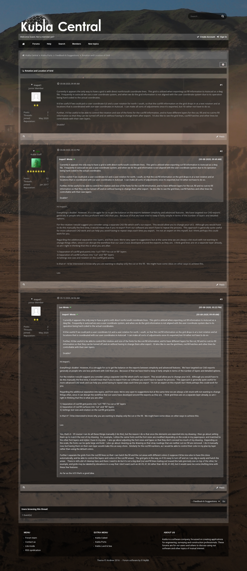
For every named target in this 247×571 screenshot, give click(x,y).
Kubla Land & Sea (102, 546)
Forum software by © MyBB (136, 560)
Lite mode (29, 546)
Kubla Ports (46, 55)
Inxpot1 (38, 85)
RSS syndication (32, 550)
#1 (221, 84)
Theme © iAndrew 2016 (110, 560)
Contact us (29, 542)
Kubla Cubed (100, 538)
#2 (221, 151)
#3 (221, 299)
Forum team (30, 538)
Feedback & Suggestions (67, 55)
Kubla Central (31, 55)
